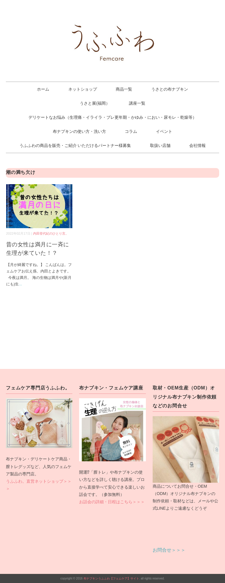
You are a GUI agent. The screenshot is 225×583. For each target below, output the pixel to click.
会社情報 (197, 145)
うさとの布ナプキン (169, 89)
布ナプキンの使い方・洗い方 (79, 131)
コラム (131, 131)
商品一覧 (124, 89)
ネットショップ (82, 89)
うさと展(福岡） (95, 103)
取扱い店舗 (160, 145)
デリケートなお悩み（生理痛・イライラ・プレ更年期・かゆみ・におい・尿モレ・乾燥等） (112, 117)
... (20, 284)
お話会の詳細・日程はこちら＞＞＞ (112, 501)
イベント (164, 131)
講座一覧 (137, 103)
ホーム (43, 89)
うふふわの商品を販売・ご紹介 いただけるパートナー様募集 (75, 145)
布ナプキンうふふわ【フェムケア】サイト (111, 578)
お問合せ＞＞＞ (169, 550)
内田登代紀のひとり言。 (51, 233)
